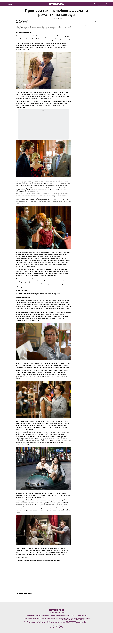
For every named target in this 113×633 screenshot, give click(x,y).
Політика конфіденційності (43, 615)
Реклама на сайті (30, 615)
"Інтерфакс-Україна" (71, 621)
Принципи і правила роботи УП (79, 615)
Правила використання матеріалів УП (60, 615)
